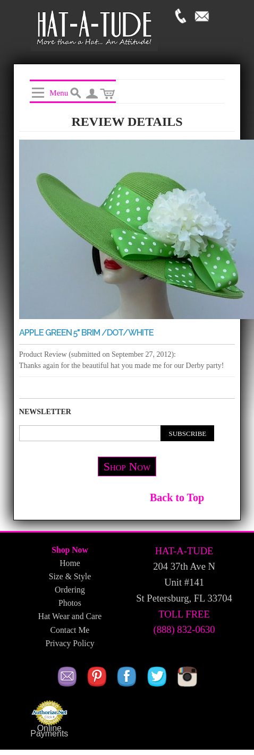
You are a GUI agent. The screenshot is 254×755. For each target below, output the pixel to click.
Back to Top (177, 497)
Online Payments (49, 731)
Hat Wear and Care (69, 616)
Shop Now (127, 466)
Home (70, 563)
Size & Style (70, 576)
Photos (69, 602)
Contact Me (70, 629)
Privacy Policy (69, 643)
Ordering (70, 589)
